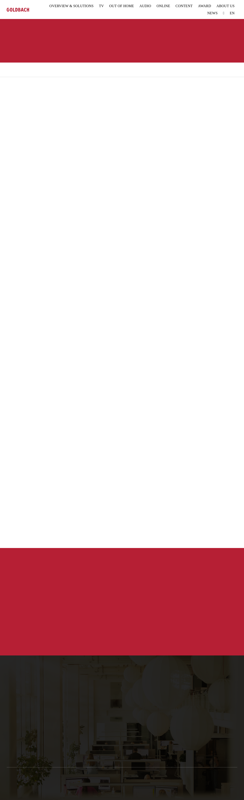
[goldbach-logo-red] (18, 10)
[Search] (223, 13)
